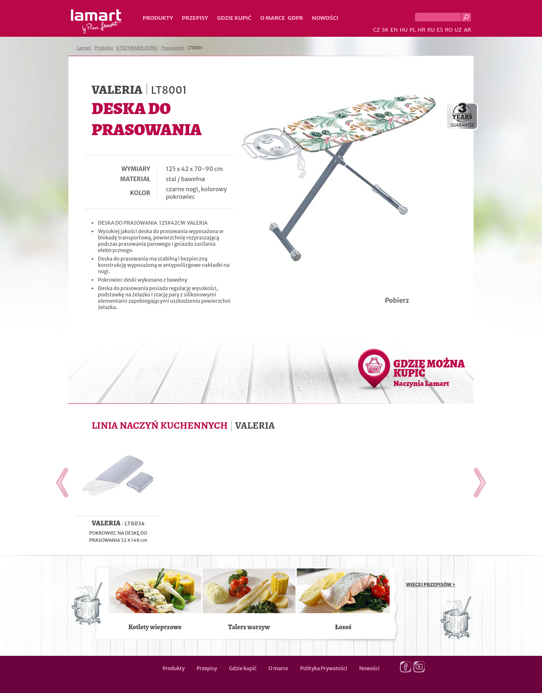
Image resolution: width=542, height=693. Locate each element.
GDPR (295, 18)
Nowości (325, 18)
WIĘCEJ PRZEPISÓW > (430, 584)
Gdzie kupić (234, 18)
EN (394, 29)
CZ (376, 29)
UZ (458, 29)
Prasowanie (172, 48)
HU (404, 29)
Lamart (96, 21)
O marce (272, 18)
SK (385, 29)
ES (440, 29)
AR (467, 29)
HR (421, 29)
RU (431, 29)
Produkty (158, 18)
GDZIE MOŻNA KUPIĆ (429, 372)
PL (412, 29)
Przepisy (195, 18)
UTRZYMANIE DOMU (137, 48)
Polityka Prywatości (323, 668)
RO (449, 29)
